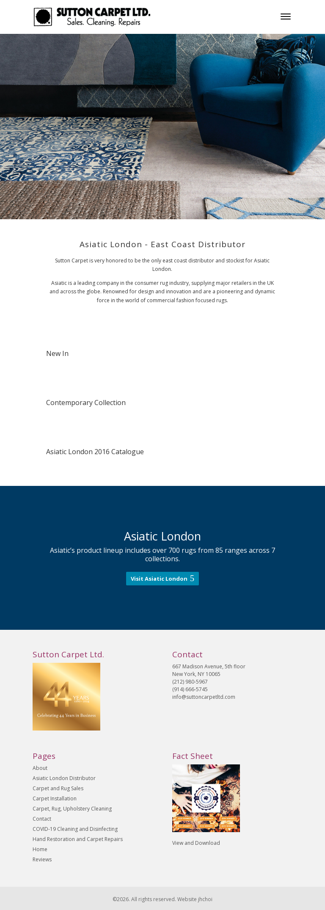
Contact (42, 818)
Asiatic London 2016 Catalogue (95, 451)
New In (57, 353)
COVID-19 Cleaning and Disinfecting (75, 829)
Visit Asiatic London (159, 578)
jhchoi (205, 899)
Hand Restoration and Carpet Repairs (78, 839)
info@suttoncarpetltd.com (203, 696)
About (40, 768)
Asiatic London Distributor (64, 778)
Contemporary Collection (86, 402)
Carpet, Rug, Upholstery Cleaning (72, 808)
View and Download (196, 843)
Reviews (42, 859)
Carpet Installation (55, 798)
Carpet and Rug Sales (58, 788)
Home (40, 849)
